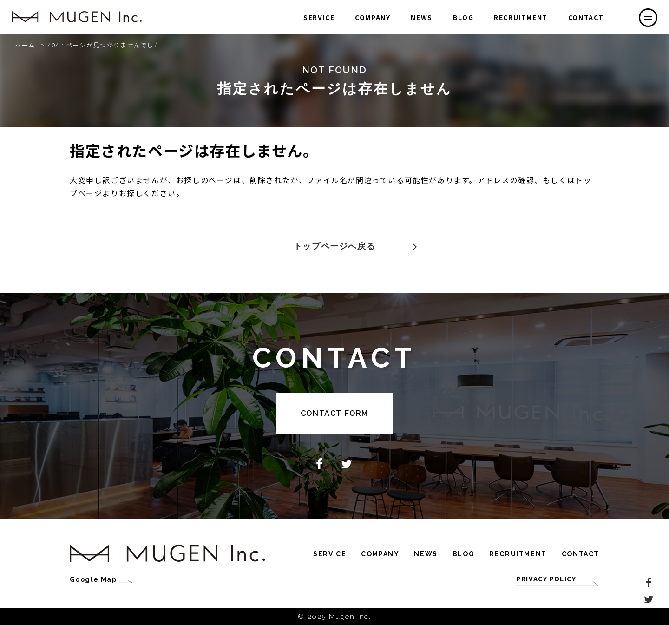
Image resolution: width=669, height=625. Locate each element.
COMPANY (372, 17)
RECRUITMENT (521, 17)
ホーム (25, 44)
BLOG (463, 17)
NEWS (421, 17)
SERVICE (318, 17)
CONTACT (586, 17)
